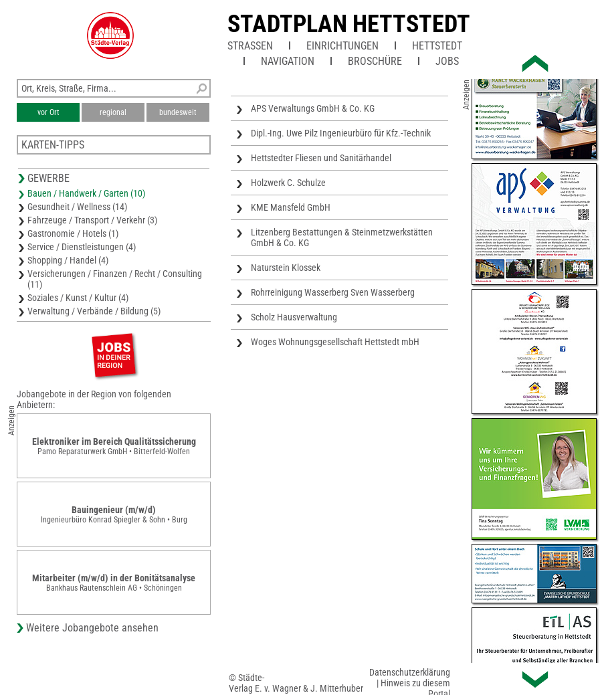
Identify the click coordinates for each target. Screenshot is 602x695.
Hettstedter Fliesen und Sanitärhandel (321, 158)
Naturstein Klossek (285, 267)
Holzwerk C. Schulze (288, 182)
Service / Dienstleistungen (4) (81, 246)
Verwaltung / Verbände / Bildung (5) (94, 311)
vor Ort (48, 112)
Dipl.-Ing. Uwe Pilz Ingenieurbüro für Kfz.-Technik (341, 133)
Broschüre (375, 61)
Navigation (287, 61)
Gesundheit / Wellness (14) (77, 206)
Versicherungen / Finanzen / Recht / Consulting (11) (114, 279)
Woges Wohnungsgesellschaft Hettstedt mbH (335, 341)
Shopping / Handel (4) (67, 260)
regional (113, 112)
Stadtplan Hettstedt (348, 24)
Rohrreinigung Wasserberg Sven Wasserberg (333, 292)
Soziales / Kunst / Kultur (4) (77, 297)
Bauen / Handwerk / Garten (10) (86, 193)
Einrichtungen (342, 45)
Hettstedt (437, 45)
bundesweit (178, 112)
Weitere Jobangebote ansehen (92, 627)
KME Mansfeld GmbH (290, 207)
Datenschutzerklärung (409, 672)
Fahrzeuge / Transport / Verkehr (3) (92, 220)
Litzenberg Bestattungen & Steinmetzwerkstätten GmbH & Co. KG (342, 237)
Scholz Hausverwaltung (294, 317)
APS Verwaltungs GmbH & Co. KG (313, 108)
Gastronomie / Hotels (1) (72, 233)
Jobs (447, 61)
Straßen (250, 45)
